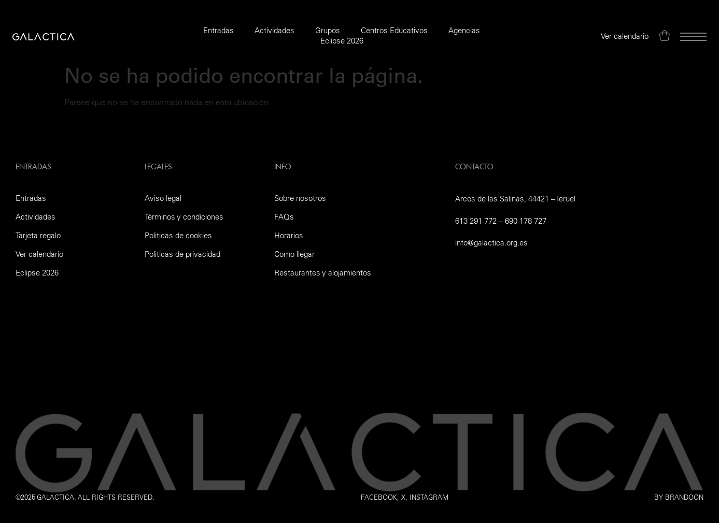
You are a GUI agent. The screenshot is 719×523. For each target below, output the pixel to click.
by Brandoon (678, 497)
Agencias (464, 30)
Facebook (379, 497)
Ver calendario (39, 254)
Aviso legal (163, 198)
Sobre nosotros (300, 198)
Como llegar (294, 254)
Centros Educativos (394, 30)
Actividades (274, 30)
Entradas (218, 30)
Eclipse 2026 (341, 41)
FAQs (284, 217)
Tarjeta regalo (38, 235)
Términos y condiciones (184, 217)
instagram (429, 497)
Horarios (288, 235)
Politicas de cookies (178, 235)
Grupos (327, 30)
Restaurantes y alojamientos (322, 273)
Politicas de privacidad (182, 254)
